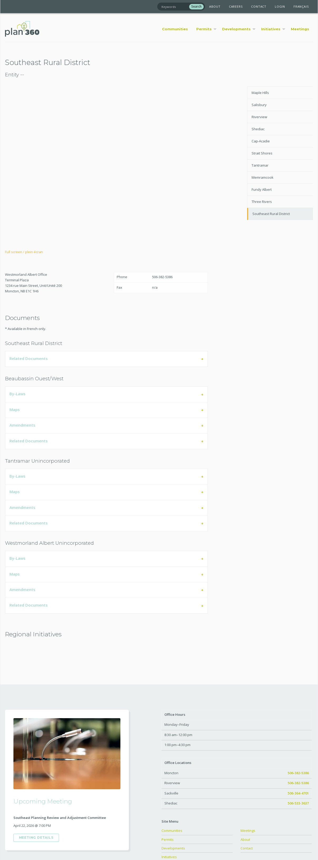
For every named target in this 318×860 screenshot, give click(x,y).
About (215, 6)
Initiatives (169, 856)
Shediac (258, 129)
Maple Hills (260, 92)
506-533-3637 (298, 803)
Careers (236, 6)
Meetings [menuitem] (300, 29)
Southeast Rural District (271, 213)
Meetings (248, 830)
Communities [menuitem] (175, 29)
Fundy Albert (262, 189)
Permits (168, 839)
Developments (173, 848)
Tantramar (260, 165)
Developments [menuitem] (236, 29)
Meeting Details (36, 837)
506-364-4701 (298, 793)
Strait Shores (262, 153)
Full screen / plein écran (24, 251)
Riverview (259, 116)
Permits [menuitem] (204, 29)
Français (301, 6)
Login (280, 6)
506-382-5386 (298, 773)
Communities (172, 830)
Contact (258, 6)
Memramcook (262, 177)
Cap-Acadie (261, 141)
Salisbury (259, 104)
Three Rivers (262, 201)
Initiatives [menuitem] (270, 29)
